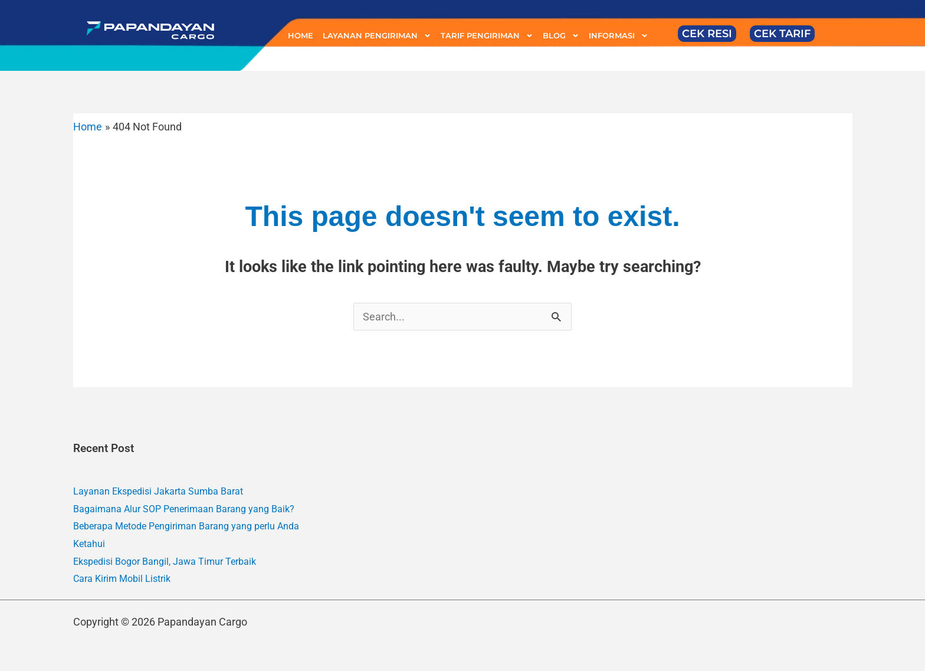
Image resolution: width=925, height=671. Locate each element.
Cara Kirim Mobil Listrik (121, 578)
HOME (300, 35)
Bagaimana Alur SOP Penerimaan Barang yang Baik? (183, 509)
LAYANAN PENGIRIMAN (377, 35)
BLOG (561, 35)
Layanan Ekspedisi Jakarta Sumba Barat (158, 491)
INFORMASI (618, 35)
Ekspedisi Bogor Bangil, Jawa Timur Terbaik (164, 561)
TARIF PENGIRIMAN (487, 35)
